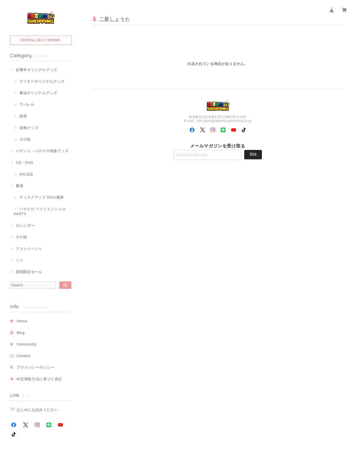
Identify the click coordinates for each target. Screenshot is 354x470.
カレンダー (25, 225)
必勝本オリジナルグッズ (36, 70)
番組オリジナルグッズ (38, 93)
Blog (21, 333)
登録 (253, 154)
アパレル (27, 104)
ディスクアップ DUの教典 (41, 197)
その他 (25, 139)
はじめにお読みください (37, 410)
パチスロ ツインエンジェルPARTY (40, 211)
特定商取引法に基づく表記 (39, 379)
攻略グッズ (28, 128)
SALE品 (26, 174)
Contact (23, 356)
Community (27, 344)
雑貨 (23, 116)
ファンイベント (29, 249)
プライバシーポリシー (35, 367)
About (22, 321)
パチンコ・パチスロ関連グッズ (42, 151)
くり (19, 260)
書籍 (19, 186)
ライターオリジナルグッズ (42, 81)
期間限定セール (29, 272)
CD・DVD (24, 162)
